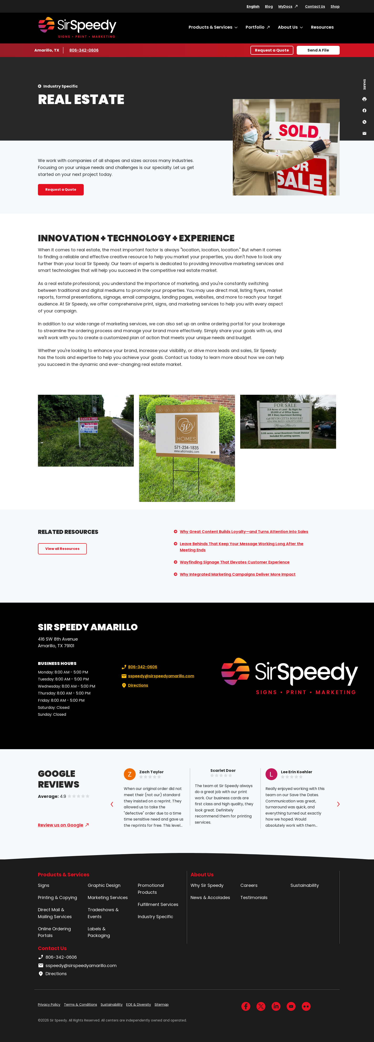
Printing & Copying (57, 897)
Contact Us (315, 6)
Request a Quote (272, 50)
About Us (288, 27)
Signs (43, 885)
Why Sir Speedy (207, 885)
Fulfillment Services (158, 904)
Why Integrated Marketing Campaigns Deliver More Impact (238, 574)
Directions (134, 685)
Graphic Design (104, 885)
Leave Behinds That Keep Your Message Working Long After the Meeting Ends (241, 547)
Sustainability (305, 885)
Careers (249, 885)
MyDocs (285, 6)
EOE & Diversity (138, 1004)
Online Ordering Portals (54, 932)
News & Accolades (210, 897)
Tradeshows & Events (103, 913)
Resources (322, 27)
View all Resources (62, 548)
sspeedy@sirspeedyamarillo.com (157, 676)
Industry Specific (60, 86)
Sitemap (162, 1004)
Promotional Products (151, 888)
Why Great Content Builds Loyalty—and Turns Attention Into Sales (244, 531)
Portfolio (255, 27)
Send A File (318, 50)
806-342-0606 (84, 50)
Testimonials (254, 897)
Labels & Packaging (99, 932)
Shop (335, 6)
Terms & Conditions (80, 1004)
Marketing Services (108, 897)
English (253, 6)
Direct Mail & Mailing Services (55, 913)
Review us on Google (60, 825)
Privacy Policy (49, 1004)
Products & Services (210, 27)
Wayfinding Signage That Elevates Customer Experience (235, 562)
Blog (269, 6)
